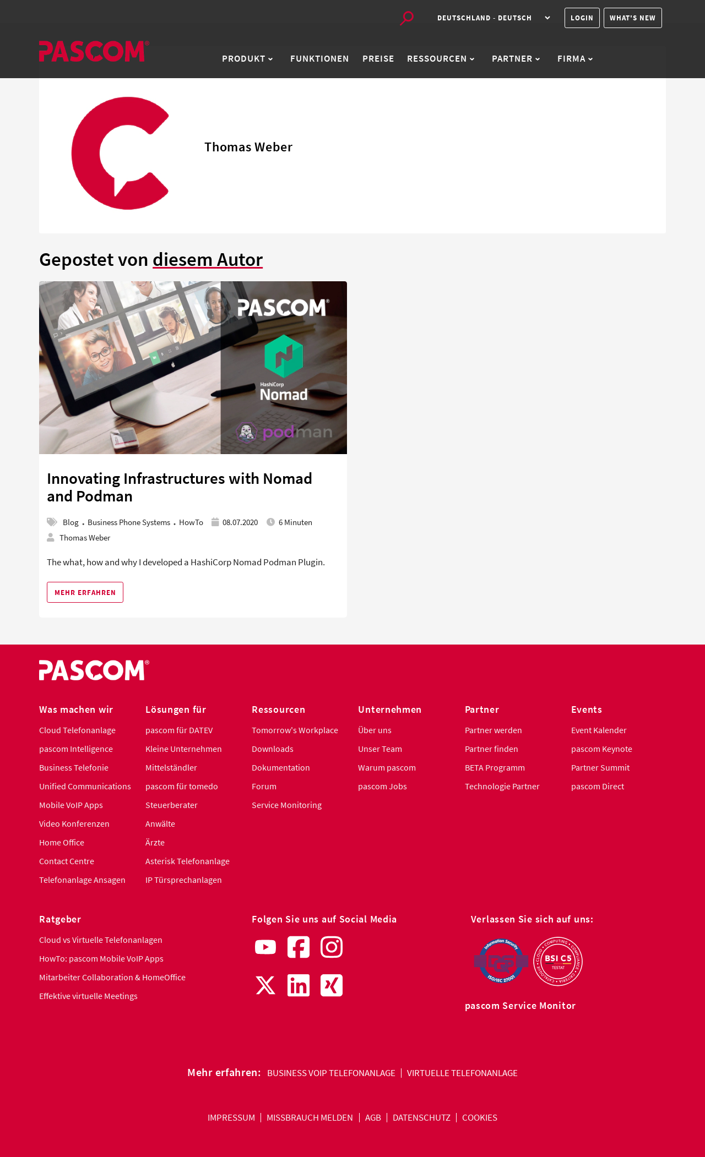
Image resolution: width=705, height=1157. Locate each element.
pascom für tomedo (181, 786)
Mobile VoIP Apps (71, 805)
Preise (378, 58)
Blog (71, 522)
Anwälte (160, 823)
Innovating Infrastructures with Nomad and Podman (179, 487)
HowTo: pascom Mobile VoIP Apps (101, 958)
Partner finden (491, 749)
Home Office (61, 842)
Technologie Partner (502, 786)
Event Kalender (599, 730)
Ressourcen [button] (441, 58)
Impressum (231, 1117)
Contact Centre (66, 861)
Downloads (273, 749)
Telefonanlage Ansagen (82, 880)
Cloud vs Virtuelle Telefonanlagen (100, 940)
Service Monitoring (287, 805)
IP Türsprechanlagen (183, 880)
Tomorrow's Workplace (295, 730)
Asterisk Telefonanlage (187, 861)
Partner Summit (600, 767)
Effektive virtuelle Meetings (88, 996)
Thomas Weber (84, 537)
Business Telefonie (74, 767)
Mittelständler (171, 767)
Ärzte (155, 842)
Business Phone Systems (129, 522)
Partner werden (493, 730)
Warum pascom (387, 767)
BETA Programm (495, 767)
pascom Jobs (382, 786)
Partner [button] (516, 58)
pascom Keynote (601, 749)
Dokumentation (281, 767)
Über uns (375, 730)
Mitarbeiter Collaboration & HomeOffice (112, 977)
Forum (264, 786)
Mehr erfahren (85, 592)
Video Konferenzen (74, 823)
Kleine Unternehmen (183, 749)
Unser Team (380, 749)
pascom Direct (597, 786)
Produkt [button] (247, 58)
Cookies (479, 1117)
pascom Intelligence (76, 749)
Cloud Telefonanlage (77, 730)
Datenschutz (422, 1117)
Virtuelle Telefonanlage (462, 1073)
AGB (373, 1117)
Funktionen (319, 58)
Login (582, 18)
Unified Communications (85, 786)
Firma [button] (575, 58)
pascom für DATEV (179, 730)
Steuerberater (171, 805)
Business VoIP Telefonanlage (331, 1073)
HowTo (191, 522)
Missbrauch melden (310, 1117)
